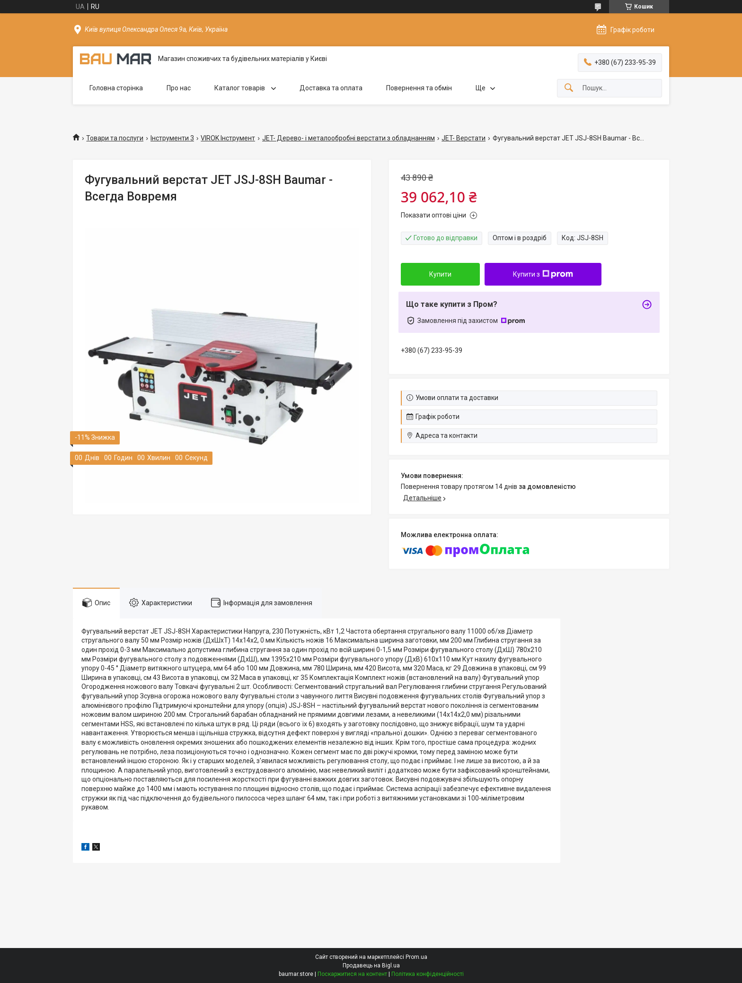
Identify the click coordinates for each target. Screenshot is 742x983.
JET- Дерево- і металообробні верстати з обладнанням (348, 138)
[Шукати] (568, 88)
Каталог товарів (240, 88)
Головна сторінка (116, 88)
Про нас (179, 88)
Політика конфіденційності (427, 974)
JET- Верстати (464, 138)
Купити (440, 274)
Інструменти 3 (172, 138)
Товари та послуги (114, 138)
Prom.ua (416, 957)
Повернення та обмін (419, 88)
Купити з (543, 274)
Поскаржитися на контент (352, 974)
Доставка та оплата (331, 88)
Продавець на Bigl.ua (371, 965)
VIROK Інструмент (228, 138)
